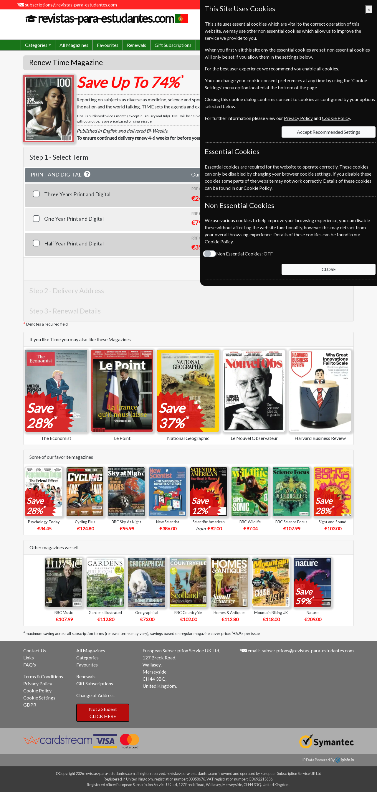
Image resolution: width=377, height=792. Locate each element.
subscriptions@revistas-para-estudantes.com (71, 4)
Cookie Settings (39, 697)
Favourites (107, 45)
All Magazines (73, 45)
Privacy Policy (37, 683)
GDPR (29, 704)
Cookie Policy (37, 690)
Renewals (136, 45)
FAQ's (29, 664)
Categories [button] (36, 45)
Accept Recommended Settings (328, 132)
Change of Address (95, 695)
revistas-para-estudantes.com (105, 18)
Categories (87, 657)
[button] (87, 174)
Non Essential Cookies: (244, 253)
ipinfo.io (344, 760)
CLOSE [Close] (329, 269)
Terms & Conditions (43, 676)
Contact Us (34, 650)
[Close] (369, 9)
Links (28, 657)
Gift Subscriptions (173, 45)
